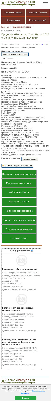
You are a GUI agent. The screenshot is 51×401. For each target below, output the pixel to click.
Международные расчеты (19, 183)
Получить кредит (19, 238)
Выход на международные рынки (19, 174)
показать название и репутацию (15, 54)
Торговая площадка (13, 12)
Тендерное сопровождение (19, 211)
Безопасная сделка (19, 201)
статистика (43, 44)
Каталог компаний (37, 20)
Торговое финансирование (19, 229)
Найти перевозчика (19, 192)
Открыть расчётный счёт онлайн (19, 220)
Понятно (25, 398)
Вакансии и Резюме (38, 12)
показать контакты (30, 159)
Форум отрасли (13, 20)
